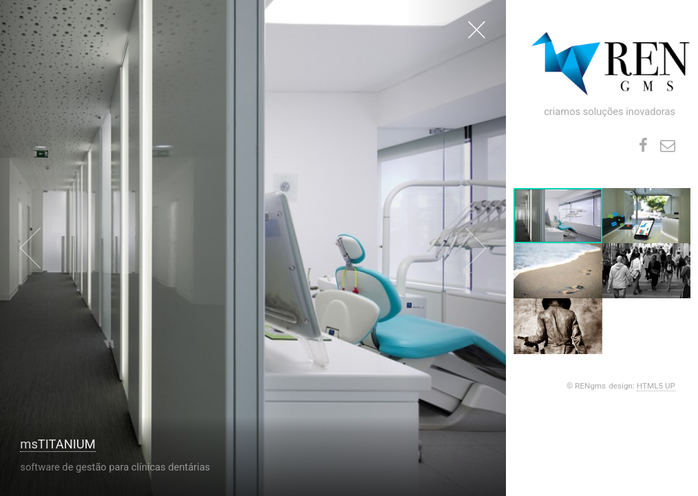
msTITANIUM (57, 444)
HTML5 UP (656, 386)
